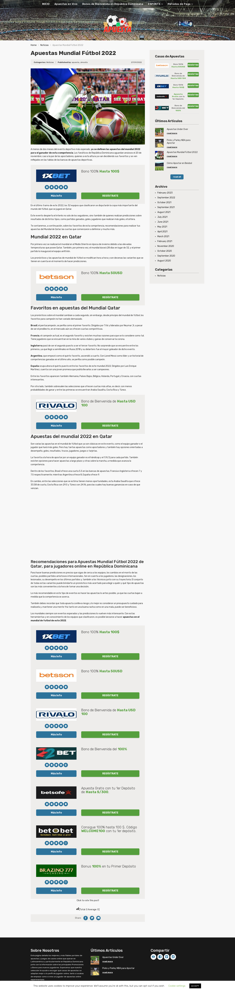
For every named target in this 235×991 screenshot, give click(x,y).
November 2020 (165, 246)
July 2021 (162, 217)
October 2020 (164, 251)
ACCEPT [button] (195, 986)
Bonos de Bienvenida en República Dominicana (112, 4)
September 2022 (166, 197)
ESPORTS (154, 4)
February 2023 (165, 192)
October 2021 (164, 202)
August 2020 (164, 260)
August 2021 (163, 212)
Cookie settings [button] (176, 985)
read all (177, 177)
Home (34, 45)
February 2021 (164, 241)
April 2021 (162, 231)
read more (172, 133)
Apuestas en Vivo (65, 4)
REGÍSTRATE (110, 195)
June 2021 (162, 222)
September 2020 (166, 256)
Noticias (44, 45)
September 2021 (166, 207)
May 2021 (162, 226)
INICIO (46, 4)
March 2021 (163, 236)
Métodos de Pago (179, 4)
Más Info (56, 195)
